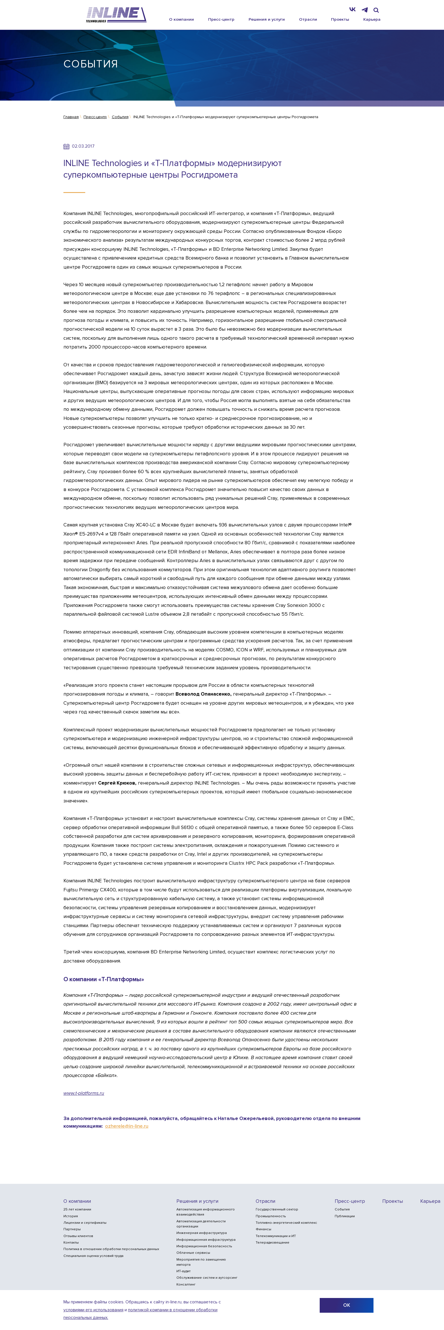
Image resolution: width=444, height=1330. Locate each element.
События (342, 1209)
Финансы (263, 1229)
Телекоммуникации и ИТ (276, 1236)
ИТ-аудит (183, 1271)
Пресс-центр (221, 19)
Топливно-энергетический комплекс (286, 1223)
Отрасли (308, 19)
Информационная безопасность (204, 1246)
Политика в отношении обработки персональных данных (111, 1249)
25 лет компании (77, 1209)
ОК (346, 1305)
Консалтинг (185, 1284)
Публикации (345, 1216)
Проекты (340, 19)
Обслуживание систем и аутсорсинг (206, 1278)
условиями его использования (93, 1310)
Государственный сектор (277, 1209)
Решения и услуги (267, 19)
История (70, 1216)
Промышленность (271, 1216)
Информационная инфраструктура (206, 1240)
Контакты (71, 1242)
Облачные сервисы (193, 1253)
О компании (181, 19)
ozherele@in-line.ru (126, 1126)
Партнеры (72, 1229)
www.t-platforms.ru (83, 1093)
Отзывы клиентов (78, 1236)
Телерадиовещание (272, 1242)
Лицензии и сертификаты (84, 1223)
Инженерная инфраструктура (201, 1233)
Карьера (372, 19)
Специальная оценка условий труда (93, 1256)
